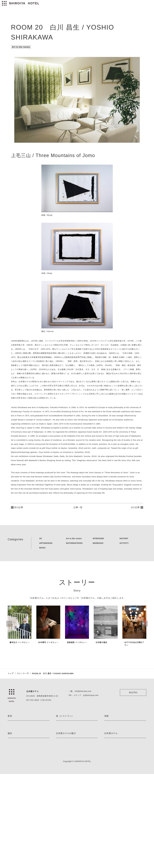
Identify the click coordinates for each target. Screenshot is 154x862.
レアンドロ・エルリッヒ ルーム (21, 740)
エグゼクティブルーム (17, 750)
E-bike (106, 726)
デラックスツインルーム (17, 754)
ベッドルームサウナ (16, 804)
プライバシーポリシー (113, 813)
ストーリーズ (23, 673)
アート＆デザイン (63, 799)
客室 (10, 716)
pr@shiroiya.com (88, 695)
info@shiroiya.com (81, 691)
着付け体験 (108, 754)
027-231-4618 (32, 700)
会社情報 (108, 799)
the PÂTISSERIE (62, 736)
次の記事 (135, 507)
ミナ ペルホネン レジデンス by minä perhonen (27, 768)
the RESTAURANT (63, 726)
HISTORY (123, 538)
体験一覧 (108, 759)
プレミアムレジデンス (17, 773)
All (39, 538)
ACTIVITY (124, 543)
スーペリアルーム (15, 763)
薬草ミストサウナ (15, 808)
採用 (106, 808)
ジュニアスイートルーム (17, 745)
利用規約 (108, 818)
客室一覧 (11, 777)
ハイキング (108, 731)
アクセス (108, 804)
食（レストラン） (65, 716)
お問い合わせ (109, 827)
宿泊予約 (133, 692)
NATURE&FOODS (73, 543)
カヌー (107, 736)
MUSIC (41, 547)
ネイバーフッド (62, 813)
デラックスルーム (15, 759)
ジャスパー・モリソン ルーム (20, 726)
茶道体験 (108, 750)
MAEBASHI (97, 543)
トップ (10, 673)
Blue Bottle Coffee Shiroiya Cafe (69, 750)
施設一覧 (11, 813)
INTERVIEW (97, 538)
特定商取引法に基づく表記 (115, 822)
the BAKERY (61, 740)
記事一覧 (78, 507)
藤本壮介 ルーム (14, 736)
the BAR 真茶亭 (62, 745)
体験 (106, 716)
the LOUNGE (61, 731)
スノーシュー (109, 740)
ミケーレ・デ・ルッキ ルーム (20, 731)
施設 (10, 788)
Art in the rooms (20, 46)
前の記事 (18, 507)
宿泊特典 (59, 804)
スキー (107, 745)
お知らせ (59, 818)
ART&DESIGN (44, 543)
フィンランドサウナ (16, 799)
